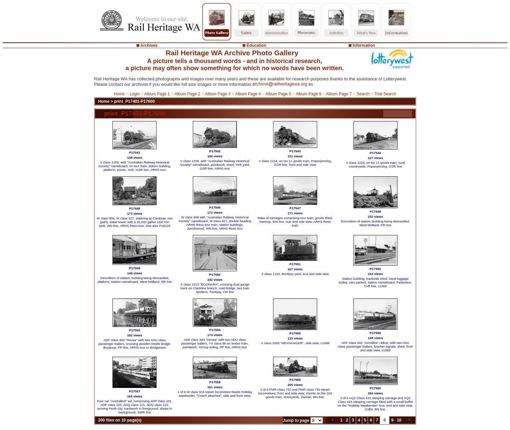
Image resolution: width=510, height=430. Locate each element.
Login (135, 94)
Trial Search (385, 94)
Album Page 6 (308, 94)
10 (399, 420)
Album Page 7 (338, 94)
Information (364, 45)
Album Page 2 (187, 94)
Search (362, 94)
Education (256, 45)
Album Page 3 (217, 94)
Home (119, 94)
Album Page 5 (278, 94)
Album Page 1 (157, 94)
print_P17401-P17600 (134, 101)
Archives (149, 45)
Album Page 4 (248, 94)
